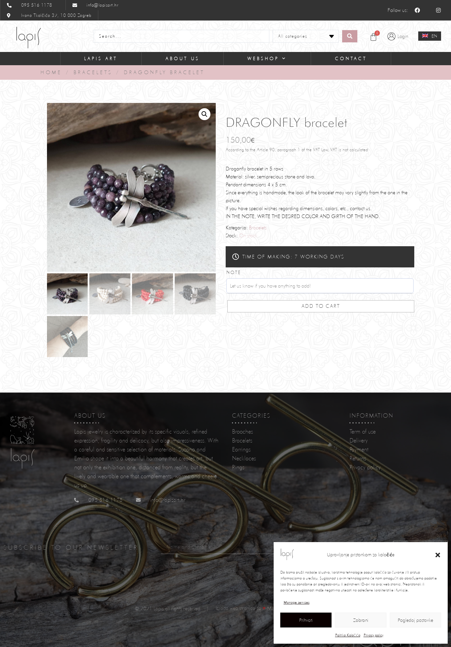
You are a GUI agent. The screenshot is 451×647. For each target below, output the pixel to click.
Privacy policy (373, 635)
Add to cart (320, 306)
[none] (429, 36)
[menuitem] (429, 36)
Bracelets (92, 72)
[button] (437, 555)
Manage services (296, 602)
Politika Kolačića (347, 635)
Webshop (267, 59)
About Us (182, 58)
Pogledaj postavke (415, 620)
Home (51, 72)
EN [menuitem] (434, 36)
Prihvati (306, 620)
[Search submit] (349, 36)
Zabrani (360, 620)
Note (233, 272)
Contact (351, 58)
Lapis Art (100, 58)
